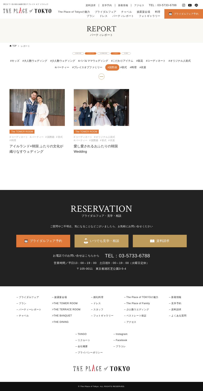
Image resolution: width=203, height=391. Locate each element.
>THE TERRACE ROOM (66, 309)
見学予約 (107, 5)
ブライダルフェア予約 (186, 13)
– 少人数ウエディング (136, 309)
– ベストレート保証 (135, 315)
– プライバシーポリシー (89, 352)
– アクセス (130, 322)
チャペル (126, 11)
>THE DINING (60, 322)
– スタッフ (97, 309)
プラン (91, 15)
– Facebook (120, 340)
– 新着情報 (175, 297)
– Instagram (120, 334)
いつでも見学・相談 (104, 241)
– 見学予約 (175, 303)
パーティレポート (123, 15)
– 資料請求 (175, 309)
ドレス (104, 15)
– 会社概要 (82, 346)
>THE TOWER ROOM (65, 303)
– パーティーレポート (29, 309)
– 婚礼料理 (97, 297)
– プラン (21, 303)
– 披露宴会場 (59, 297)
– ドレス (96, 303)
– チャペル (23, 315)
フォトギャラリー (149, 15)
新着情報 (123, 5)
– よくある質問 (177, 315)
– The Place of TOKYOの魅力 (141, 297)
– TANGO (81, 334)
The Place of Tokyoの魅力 (74, 11)
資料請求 (91, 5)
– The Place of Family (137, 303)
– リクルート (83, 340)
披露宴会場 (143, 11)
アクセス (139, 5)
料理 (157, 11)
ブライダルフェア (105, 11)
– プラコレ (120, 346)
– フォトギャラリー (102, 315)
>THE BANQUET (62, 315)
